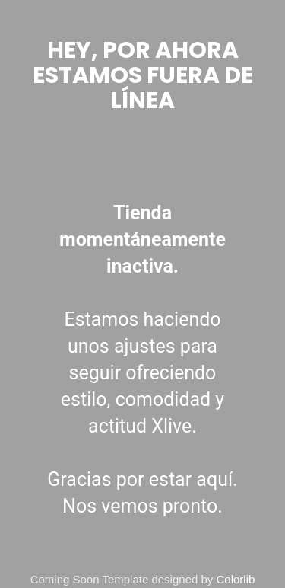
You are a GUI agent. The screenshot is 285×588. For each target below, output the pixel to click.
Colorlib (236, 579)
